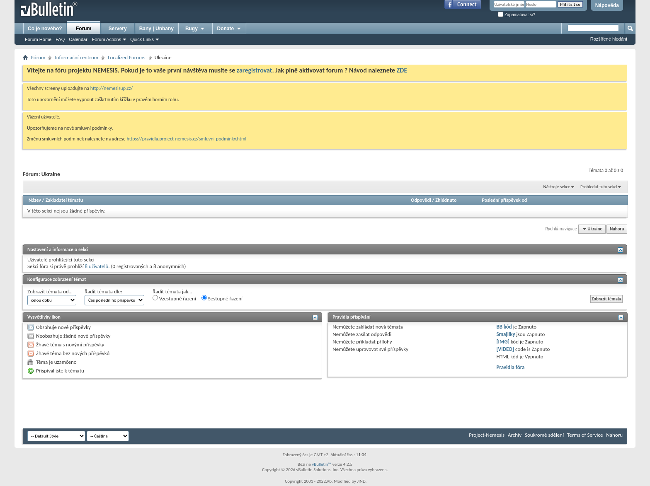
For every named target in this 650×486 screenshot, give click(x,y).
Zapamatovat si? (516, 14)
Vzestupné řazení (174, 298)
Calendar (78, 39)
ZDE (402, 70)
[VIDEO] (505, 349)
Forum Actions (106, 39)
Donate (229, 28)
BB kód (504, 327)
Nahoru (617, 229)
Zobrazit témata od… (50, 291)
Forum (83, 28)
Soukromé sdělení (544, 435)
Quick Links (142, 39)
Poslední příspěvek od (504, 200)
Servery (118, 28)
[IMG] (502, 342)
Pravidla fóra (510, 367)
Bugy (195, 28)
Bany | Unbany (156, 28)
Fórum (38, 57)
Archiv (514, 435)
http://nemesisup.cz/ (111, 88)
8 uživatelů (97, 266)
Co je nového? (45, 28)
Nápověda (607, 5)
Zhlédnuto (445, 200)
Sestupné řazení (222, 298)
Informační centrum (76, 57)
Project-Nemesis (486, 435)
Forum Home (38, 39)
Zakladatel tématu (64, 200)
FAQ (60, 39)
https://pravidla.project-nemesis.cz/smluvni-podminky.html (187, 139)
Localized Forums (126, 57)
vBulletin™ (321, 464)
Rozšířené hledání (608, 38)
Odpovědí (421, 200)
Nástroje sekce (556, 186)
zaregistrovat (254, 70)
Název (35, 200)
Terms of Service (585, 435)
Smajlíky (505, 334)
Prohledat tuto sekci (598, 186)
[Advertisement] (174, 403)
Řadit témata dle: (103, 291)
